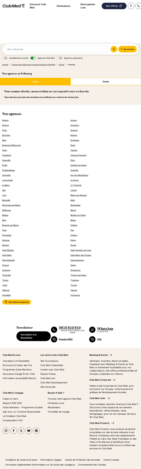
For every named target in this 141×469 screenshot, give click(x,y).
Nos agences (11, 114)
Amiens (5, 120)
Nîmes (73, 220)
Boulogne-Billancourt (11, 145)
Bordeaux (74, 140)
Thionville (6, 275)
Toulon (5, 280)
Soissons (6, 270)
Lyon (4, 195)
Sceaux (5, 265)
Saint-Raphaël (8, 260)
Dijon (72, 160)
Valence (5, 290)
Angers (73, 120)
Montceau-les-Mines (11, 205)
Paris (4, 230)
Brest (72, 145)
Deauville (6, 160)
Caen (4, 150)
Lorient (73, 190)
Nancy (73, 210)
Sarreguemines (77, 260)
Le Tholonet (75, 185)
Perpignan (6, 235)
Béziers (73, 135)
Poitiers (73, 235)
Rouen (73, 245)
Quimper (6, 240)
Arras (4, 130)
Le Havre (74, 180)
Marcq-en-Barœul (78, 195)
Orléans (73, 225)
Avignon (74, 130)
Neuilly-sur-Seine (78, 215)
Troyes (73, 285)
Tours (4, 285)
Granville (74, 170)
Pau (72, 230)
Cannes (73, 150)
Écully (4, 165)
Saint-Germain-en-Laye (80, 250)
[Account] (131, 6)
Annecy (5, 125)
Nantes (5, 215)
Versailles (6, 295)
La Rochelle (7, 180)
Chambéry (6, 155)
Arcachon (74, 125)
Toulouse (74, 280)
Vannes (73, 290)
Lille (4, 190)
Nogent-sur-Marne (10, 225)
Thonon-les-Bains (78, 275)
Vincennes (75, 295)
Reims (73, 240)
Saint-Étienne (8, 250)
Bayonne (6, 135)
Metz (72, 200)
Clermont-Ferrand (78, 155)
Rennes (5, 245)
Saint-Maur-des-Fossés (80, 255)
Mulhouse (6, 210)
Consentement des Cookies (92, 464)
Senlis (73, 265)
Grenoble (6, 175)
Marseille (6, 200)
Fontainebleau (8, 170)
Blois (4, 140)
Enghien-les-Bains (78, 165)
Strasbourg (75, 270)
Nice (4, 220)
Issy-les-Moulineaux (79, 175)
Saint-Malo (7, 255)
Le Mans (6, 185)
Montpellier (75, 205)
